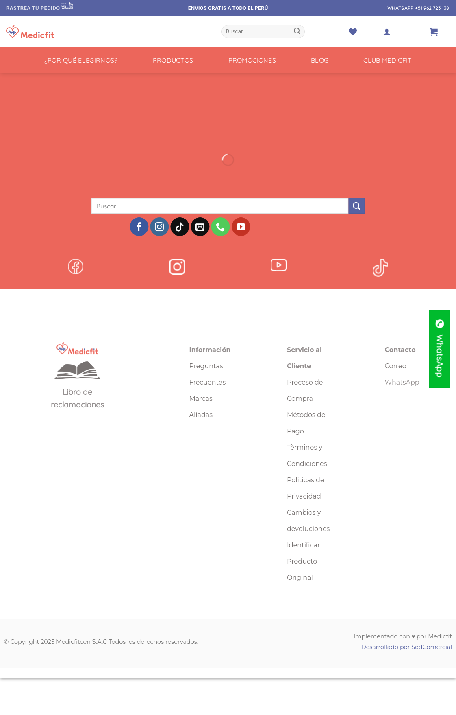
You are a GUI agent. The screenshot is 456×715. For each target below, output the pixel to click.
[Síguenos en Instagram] (159, 226)
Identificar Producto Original (303, 561)
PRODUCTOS (173, 60)
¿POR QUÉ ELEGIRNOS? (81, 60)
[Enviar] (297, 32)
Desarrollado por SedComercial (406, 647)
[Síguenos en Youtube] (241, 226)
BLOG (319, 60)
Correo (395, 366)
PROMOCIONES (252, 60)
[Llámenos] (220, 226)
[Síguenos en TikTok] (179, 226)
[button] (387, 32)
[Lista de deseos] (353, 32)
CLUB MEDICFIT (387, 60)
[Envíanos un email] (200, 226)
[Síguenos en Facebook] (139, 226)
